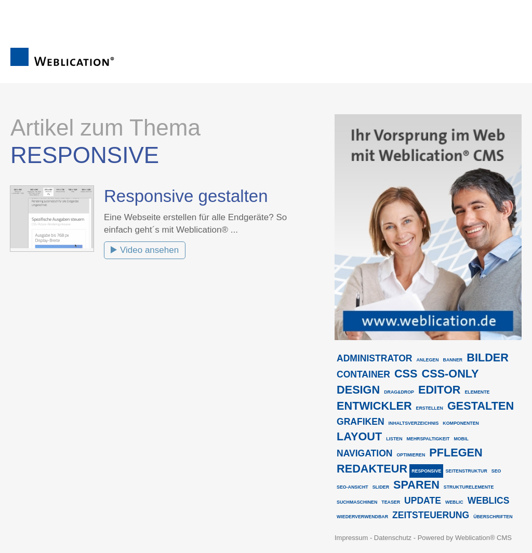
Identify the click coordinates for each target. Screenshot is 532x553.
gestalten (480, 405)
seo (496, 471)
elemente (476, 392)
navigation (364, 453)
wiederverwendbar (362, 516)
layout (359, 436)
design (358, 389)
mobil (461, 438)
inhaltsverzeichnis (414, 423)
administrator (374, 358)
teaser (390, 502)
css (406, 373)
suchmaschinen (357, 502)
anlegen (427, 359)
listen (394, 438)
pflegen (455, 452)
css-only (450, 373)
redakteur (372, 468)
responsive (426, 471)
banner (453, 359)
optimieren (410, 454)
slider (381, 487)
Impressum (351, 538)
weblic (454, 502)
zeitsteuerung (430, 515)
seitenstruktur (466, 471)
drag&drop (399, 392)
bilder (488, 357)
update (422, 500)
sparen (416, 484)
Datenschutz (392, 538)
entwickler (374, 405)
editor (439, 389)
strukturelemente (469, 487)
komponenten (461, 423)
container (363, 374)
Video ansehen (149, 250)
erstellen (429, 408)
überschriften (492, 516)
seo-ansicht (352, 487)
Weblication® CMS (483, 538)
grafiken (360, 421)
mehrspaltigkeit (428, 438)
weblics (489, 500)
